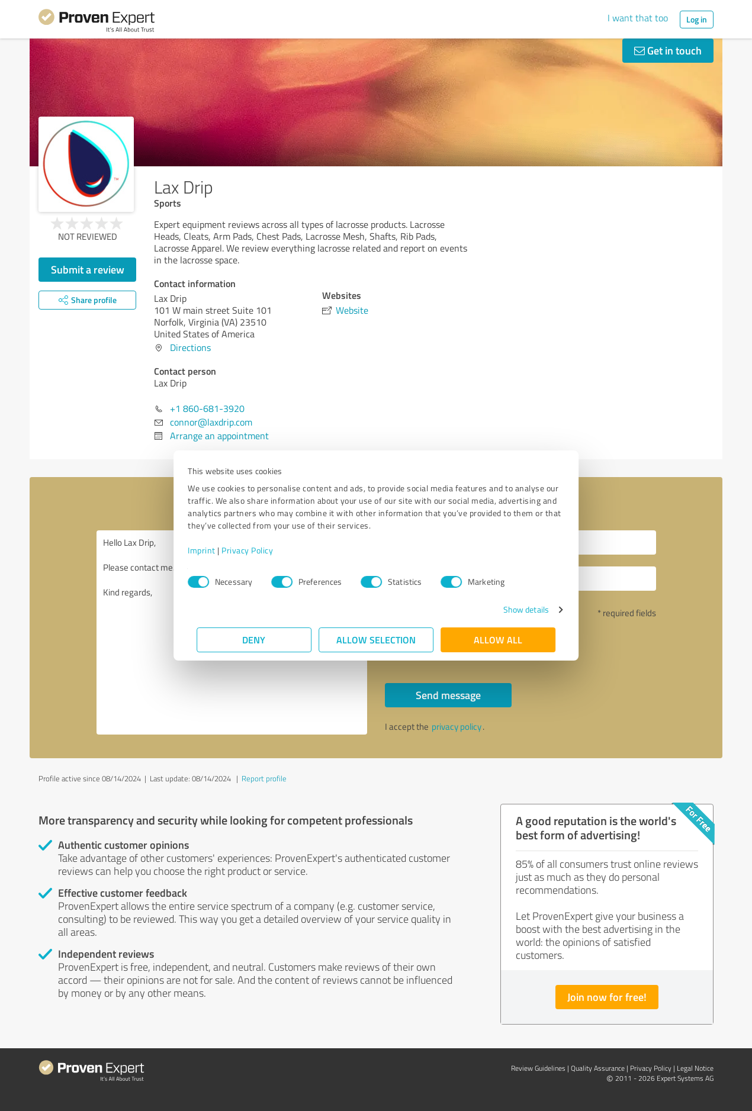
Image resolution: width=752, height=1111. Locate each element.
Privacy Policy (256, 550)
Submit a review (87, 269)
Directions (190, 347)
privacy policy (456, 726)
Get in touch (668, 50)
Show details (517, 609)
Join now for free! (607, 996)
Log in (696, 19)
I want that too (638, 17)
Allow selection (376, 639)
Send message (448, 695)
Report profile (264, 778)
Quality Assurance (598, 1068)
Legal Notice (695, 1068)
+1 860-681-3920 (207, 408)
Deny (254, 639)
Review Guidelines (538, 1068)
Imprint (210, 550)
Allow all (498, 639)
